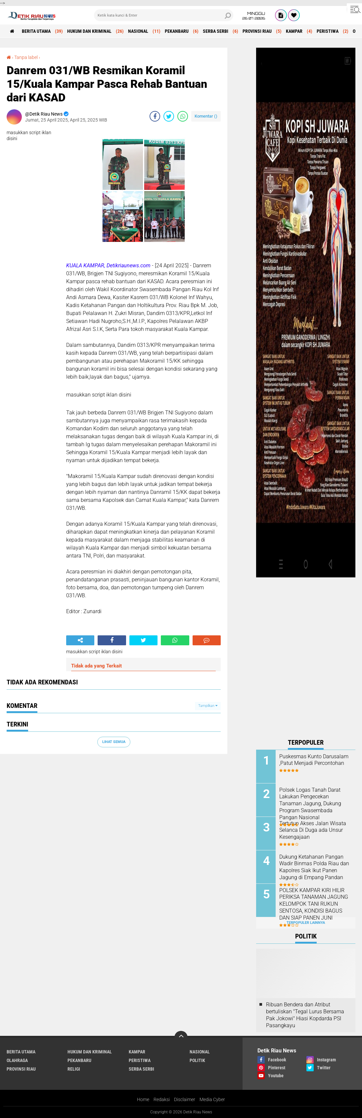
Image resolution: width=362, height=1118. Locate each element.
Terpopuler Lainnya (306, 923)
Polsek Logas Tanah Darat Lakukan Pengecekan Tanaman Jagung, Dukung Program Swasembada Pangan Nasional (310, 804)
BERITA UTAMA (36, 31)
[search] (164, 15)
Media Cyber (212, 1099)
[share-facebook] (155, 116)
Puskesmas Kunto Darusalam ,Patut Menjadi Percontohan (313, 760)
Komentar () (206, 116)
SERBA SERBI (215, 31)
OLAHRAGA (17, 1060)
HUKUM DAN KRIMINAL (89, 31)
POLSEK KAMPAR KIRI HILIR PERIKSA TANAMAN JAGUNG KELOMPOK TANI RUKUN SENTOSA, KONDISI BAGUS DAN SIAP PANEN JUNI (313, 904)
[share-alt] (80, 640)
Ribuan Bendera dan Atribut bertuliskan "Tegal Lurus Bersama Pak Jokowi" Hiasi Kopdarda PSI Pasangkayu (305, 1014)
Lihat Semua (113, 742)
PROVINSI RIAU (257, 31)
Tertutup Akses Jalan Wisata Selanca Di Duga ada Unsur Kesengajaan (312, 830)
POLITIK (197, 1060)
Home (143, 1099)
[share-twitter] (168, 116)
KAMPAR (294, 31)
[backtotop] (181, 1037)
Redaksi (162, 1099)
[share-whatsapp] (182, 116)
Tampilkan (207, 706)
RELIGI (74, 1069)
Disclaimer (184, 1099)
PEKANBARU (177, 31)
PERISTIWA (328, 31)
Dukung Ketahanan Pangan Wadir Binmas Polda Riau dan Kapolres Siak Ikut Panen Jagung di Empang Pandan (314, 867)
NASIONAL (138, 31)
